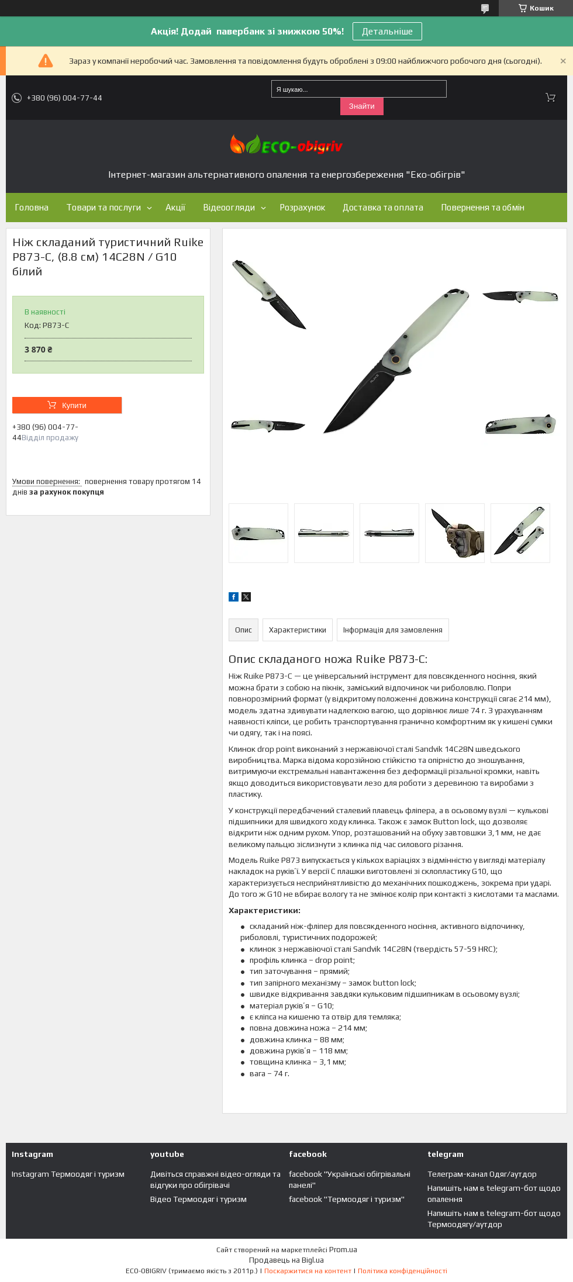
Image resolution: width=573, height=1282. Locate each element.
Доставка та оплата (383, 207)
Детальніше (387, 31)
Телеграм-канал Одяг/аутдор (482, 1174)
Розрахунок (302, 207)
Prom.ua (343, 1249)
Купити (74, 405)
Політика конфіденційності (402, 1271)
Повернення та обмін (482, 207)
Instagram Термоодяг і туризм (68, 1174)
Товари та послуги (103, 207)
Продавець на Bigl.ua (286, 1260)
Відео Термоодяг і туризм (198, 1199)
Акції (175, 207)
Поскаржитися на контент (307, 1271)
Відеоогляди (229, 207)
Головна (32, 207)
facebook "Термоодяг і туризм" (347, 1199)
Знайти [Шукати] (362, 106)
